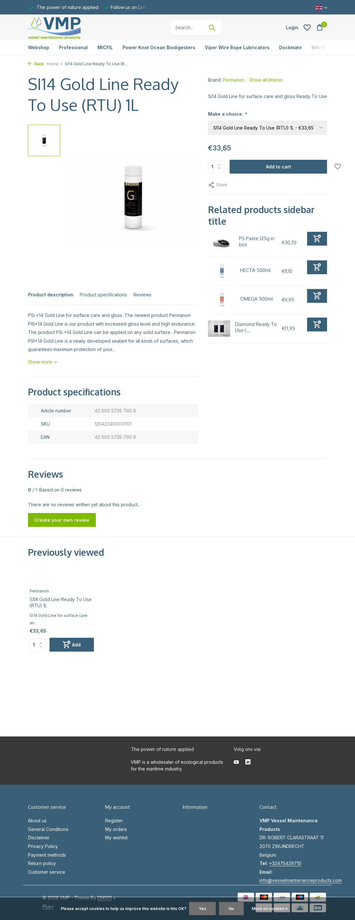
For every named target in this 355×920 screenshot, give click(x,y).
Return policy (42, 863)
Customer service (46, 872)
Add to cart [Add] (278, 166)
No (231, 908)
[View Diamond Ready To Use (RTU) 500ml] (219, 328)
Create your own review (61, 520)
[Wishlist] (307, 27)
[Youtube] (236, 762)
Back (36, 63)
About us (37, 820)
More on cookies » (270, 908)
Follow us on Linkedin (133, 7)
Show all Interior (266, 80)
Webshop (38, 47)
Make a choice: (227, 114)
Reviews (142, 294)
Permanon (233, 80)
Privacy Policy (43, 846)
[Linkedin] (247, 762)
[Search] (196, 27)
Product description (50, 294)
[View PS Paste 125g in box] (221, 243)
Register (114, 820)
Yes (202, 908)
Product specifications (103, 294)
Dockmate (290, 47)
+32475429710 (285, 863)
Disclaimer (39, 837)
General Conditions (48, 829)
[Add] (317, 239)
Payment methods (47, 855)
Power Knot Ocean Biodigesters (159, 47)
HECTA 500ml (255, 270)
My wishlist (116, 837)
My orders (116, 829)
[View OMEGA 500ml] (221, 300)
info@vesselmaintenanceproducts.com (300, 880)
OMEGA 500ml (256, 299)
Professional (73, 47)
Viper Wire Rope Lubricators (237, 47)
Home (55, 63)
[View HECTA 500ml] (221, 271)
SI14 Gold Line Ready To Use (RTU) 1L (61, 602)
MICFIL (105, 47)
